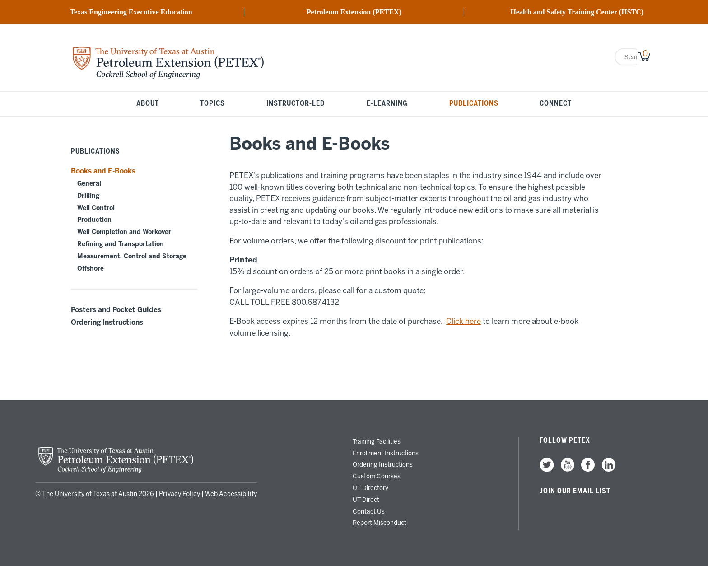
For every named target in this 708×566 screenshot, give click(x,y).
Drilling (88, 196)
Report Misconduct (379, 522)
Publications (473, 104)
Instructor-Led (295, 104)
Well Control (96, 208)
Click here (463, 321)
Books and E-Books (103, 171)
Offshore (90, 268)
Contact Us (369, 511)
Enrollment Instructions (386, 453)
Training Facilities (377, 441)
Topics (212, 104)
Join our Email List (575, 491)
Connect (556, 104)
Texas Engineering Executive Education (131, 12)
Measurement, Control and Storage (131, 256)
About (147, 104)
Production (94, 220)
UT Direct (366, 499)
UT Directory (370, 487)
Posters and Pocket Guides (116, 310)
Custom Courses (377, 476)
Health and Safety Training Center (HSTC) (576, 12)
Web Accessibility (231, 494)
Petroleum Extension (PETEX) (354, 12)
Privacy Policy (179, 494)
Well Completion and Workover (124, 232)
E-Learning (387, 104)
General (89, 183)
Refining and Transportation (120, 244)
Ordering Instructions (107, 322)
